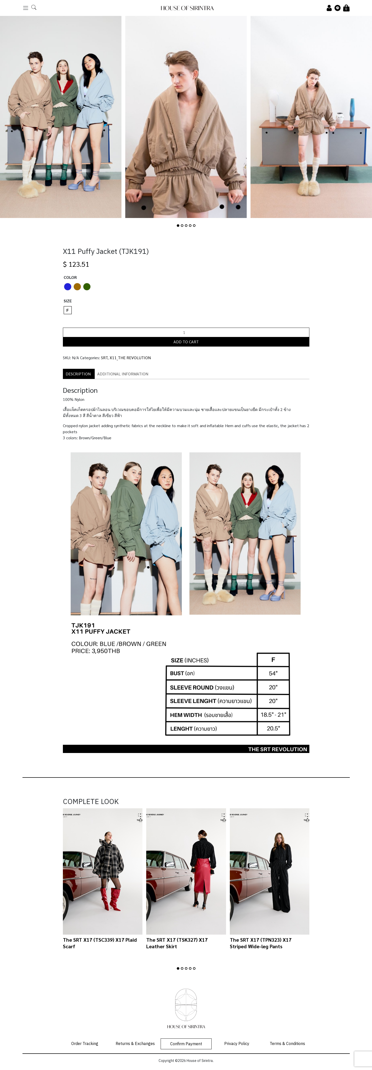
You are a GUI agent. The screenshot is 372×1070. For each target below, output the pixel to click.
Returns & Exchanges (135, 1043)
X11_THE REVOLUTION (130, 357)
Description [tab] (78, 373)
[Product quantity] (186, 332)
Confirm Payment (186, 1044)
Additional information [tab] (122, 373)
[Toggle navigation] (25, 8)
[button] (178, 225)
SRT (104, 357)
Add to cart (186, 341)
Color (70, 277)
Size (68, 300)
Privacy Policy (236, 1043)
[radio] (67, 286)
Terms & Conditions (287, 1043)
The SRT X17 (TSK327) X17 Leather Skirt (177, 943)
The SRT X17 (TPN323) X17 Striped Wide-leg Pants (260, 943)
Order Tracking (84, 1043)
